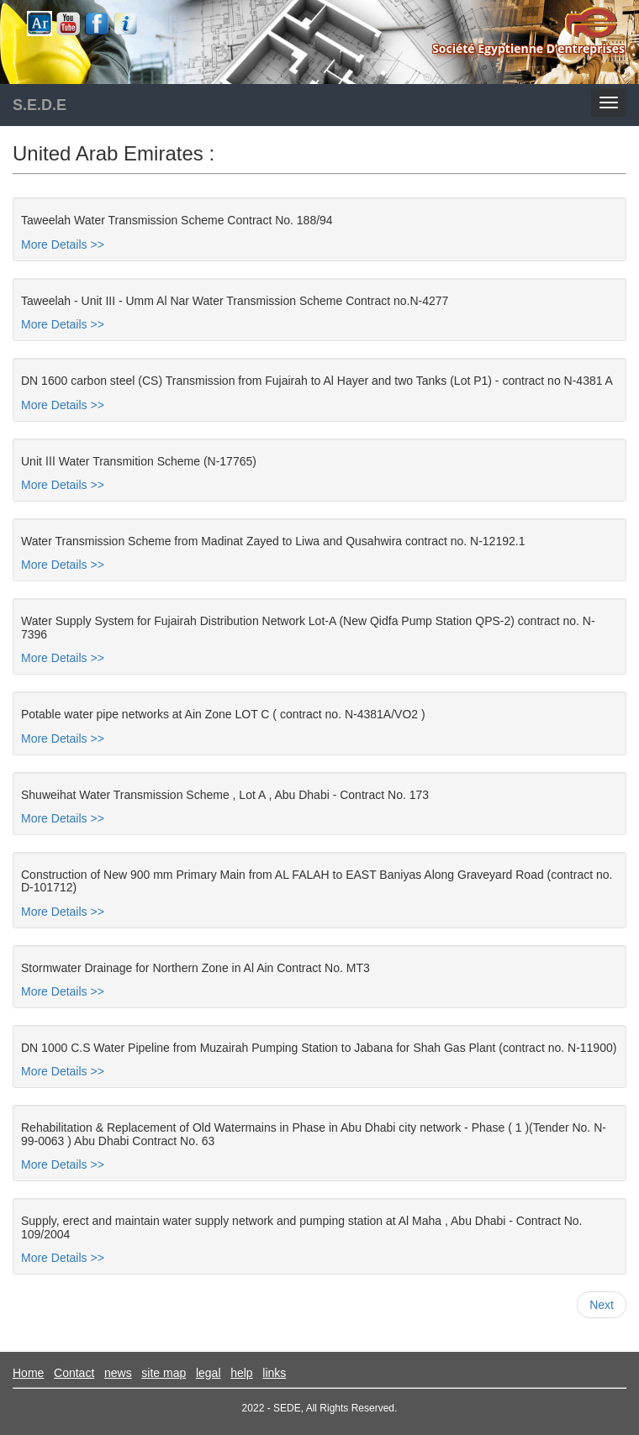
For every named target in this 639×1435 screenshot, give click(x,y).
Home (28, 1373)
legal (208, 1373)
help (241, 1373)
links (274, 1373)
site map (163, 1373)
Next (601, 1304)
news (118, 1373)
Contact (74, 1373)
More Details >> (62, 244)
